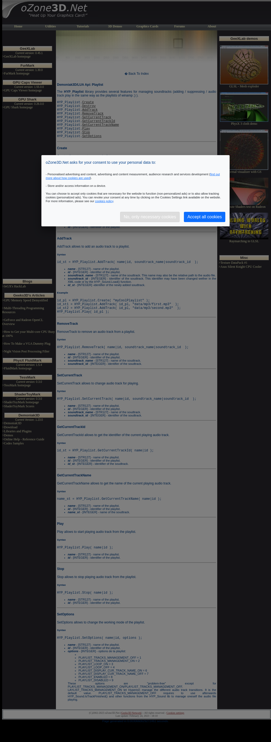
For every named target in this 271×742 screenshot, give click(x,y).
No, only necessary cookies (150, 217)
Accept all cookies (204, 217)
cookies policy (104, 201)
